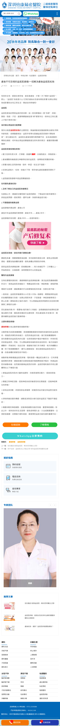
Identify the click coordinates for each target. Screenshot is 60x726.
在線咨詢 (45, 722)
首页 (17, 76)
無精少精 (23, 698)
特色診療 (24, 76)
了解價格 (44, 425)
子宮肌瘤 (4, 663)
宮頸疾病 (4, 655)
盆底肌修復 (42, 76)
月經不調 (4, 651)
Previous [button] (50, 505)
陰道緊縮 (43, 678)
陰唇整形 (43, 690)
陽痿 (22, 686)
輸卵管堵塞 (5, 678)
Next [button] (54, 505)
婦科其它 (4, 667)
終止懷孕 (33, 651)
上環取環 (33, 655)
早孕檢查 (33, 647)
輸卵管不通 (5, 682)
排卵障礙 (4, 686)
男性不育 (24, 674)
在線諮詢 (15, 425)
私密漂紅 (43, 686)
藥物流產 (33, 663)
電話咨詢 (14, 722)
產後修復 (12, 442)
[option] (30, 547)
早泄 (22, 682)
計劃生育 (34, 642)
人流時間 (33, 667)
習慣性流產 (5, 694)
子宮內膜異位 (6, 690)
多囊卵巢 (4, 698)
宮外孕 (32, 659)
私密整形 (32, 76)
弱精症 (22, 678)
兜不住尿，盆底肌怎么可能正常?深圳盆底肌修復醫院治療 (28, 449)
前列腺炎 (23, 690)
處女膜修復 (43, 682)
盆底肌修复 (21, 442)
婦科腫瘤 (4, 659)
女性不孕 (5, 674)
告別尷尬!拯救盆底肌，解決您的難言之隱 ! (23, 446)
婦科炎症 (4, 647)
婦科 (3, 642)
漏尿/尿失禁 (44, 698)
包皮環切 (23, 694)
